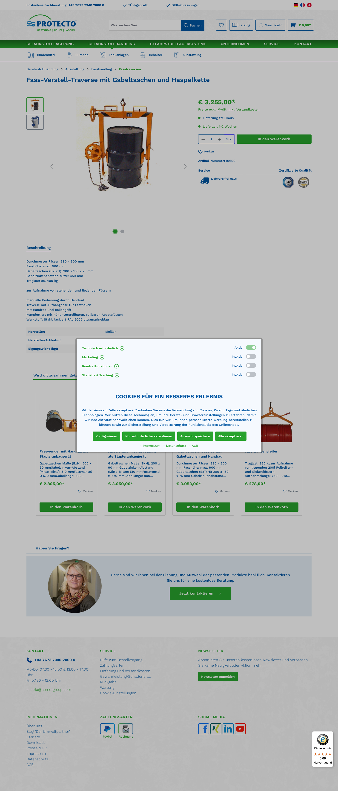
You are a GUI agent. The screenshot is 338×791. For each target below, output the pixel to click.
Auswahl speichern (195, 436)
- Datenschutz (175, 445)
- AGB (193, 445)
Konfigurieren (106, 436)
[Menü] (330, 734)
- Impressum (150, 445)
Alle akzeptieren (230, 436)
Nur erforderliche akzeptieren (148, 436)
